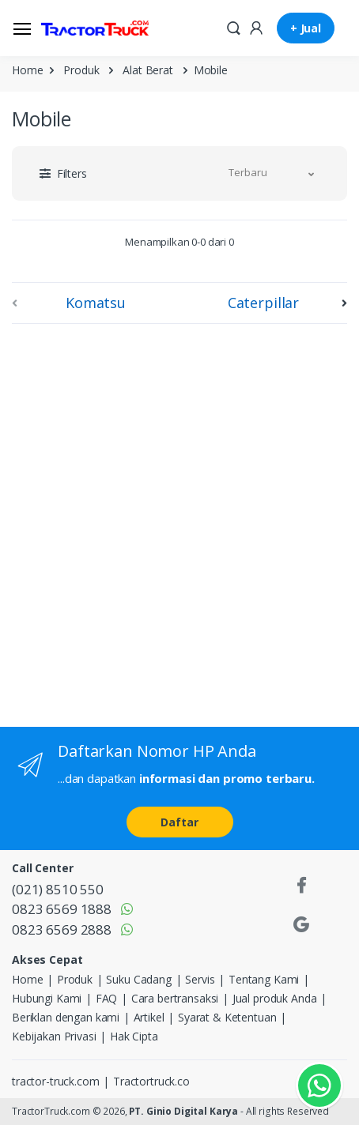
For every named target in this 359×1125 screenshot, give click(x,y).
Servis (199, 979)
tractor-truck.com (56, 1081)
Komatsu (96, 302)
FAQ (107, 998)
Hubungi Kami (46, 998)
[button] (233, 27)
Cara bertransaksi (175, 998)
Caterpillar (263, 302)
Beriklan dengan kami (65, 1017)
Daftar (179, 822)
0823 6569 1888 (61, 909)
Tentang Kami (264, 979)
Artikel (149, 1017)
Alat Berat (148, 69)
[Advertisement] (179, 522)
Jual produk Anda (274, 998)
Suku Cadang (138, 979)
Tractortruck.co (151, 1081)
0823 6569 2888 (61, 929)
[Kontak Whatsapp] (319, 1085)
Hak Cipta (134, 1036)
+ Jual (305, 28)
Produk (81, 69)
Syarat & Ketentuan (227, 1017)
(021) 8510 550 (58, 889)
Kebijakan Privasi (54, 1036)
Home (27, 69)
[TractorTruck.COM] (95, 28)
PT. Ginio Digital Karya (183, 1111)
